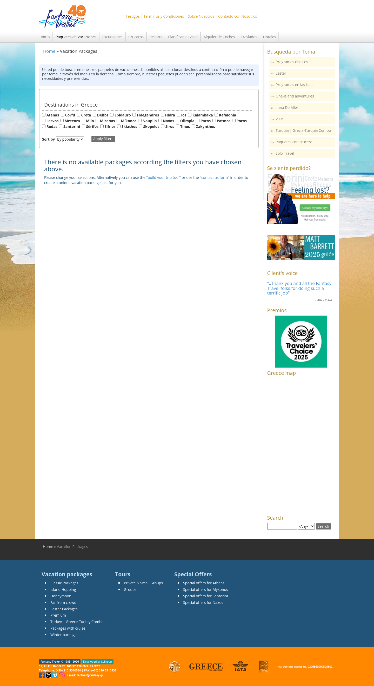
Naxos (168, 120)
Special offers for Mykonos (205, 589)
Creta (86, 115)
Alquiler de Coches (219, 36)
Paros (206, 120)
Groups (130, 589)
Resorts (156, 36)
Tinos (185, 126)
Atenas (52, 115)
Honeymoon (60, 595)
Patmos (224, 120)
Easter (281, 73)
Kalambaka (202, 115)
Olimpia (187, 120)
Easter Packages (64, 608)
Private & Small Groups (143, 582)
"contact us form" (214, 177)
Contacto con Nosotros (237, 16)
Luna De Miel (287, 107)
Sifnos (110, 126)
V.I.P (279, 118)
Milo (90, 120)
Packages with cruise (67, 628)
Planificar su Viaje (183, 36)
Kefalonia (227, 115)
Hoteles (269, 36)
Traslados (249, 36)
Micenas (107, 120)
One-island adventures (295, 96)
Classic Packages (64, 582)
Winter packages (64, 634)
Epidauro (123, 115)
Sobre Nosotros (201, 16)
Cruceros (136, 36)
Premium (58, 615)
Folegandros (148, 115)
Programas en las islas (294, 84)
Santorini (71, 126)
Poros (242, 120)
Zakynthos (205, 126)
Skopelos (151, 126)
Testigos (132, 16)
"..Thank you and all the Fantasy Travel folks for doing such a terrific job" (299, 288)
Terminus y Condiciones (164, 16)
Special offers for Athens (203, 582)
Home (49, 51)
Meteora (72, 120)
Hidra (170, 115)
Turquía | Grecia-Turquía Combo (303, 130)
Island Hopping (63, 589)
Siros (169, 126)
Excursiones (112, 36)
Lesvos (52, 120)
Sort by (48, 139)
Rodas (51, 126)
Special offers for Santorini (205, 595)
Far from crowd (63, 602)
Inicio (45, 36)
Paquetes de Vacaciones (76, 36)
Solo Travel (285, 153)
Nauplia (150, 120)
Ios (183, 115)
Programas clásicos (292, 61)
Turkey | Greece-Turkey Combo (77, 621)
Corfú (70, 115)
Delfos (103, 115)
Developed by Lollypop (97, 662)
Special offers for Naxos (203, 602)
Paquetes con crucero (294, 141)
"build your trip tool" (163, 177)
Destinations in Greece (71, 104)
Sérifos (92, 126)
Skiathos (129, 126)
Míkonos (129, 120)
